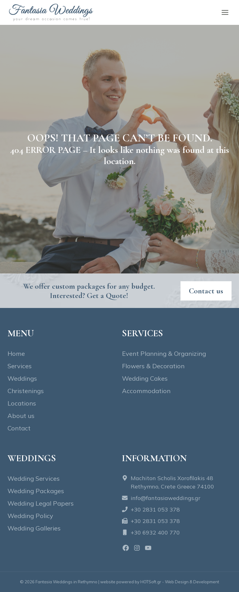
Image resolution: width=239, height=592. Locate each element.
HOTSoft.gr (150, 581)
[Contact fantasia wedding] (206, 291)
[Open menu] (225, 12)
